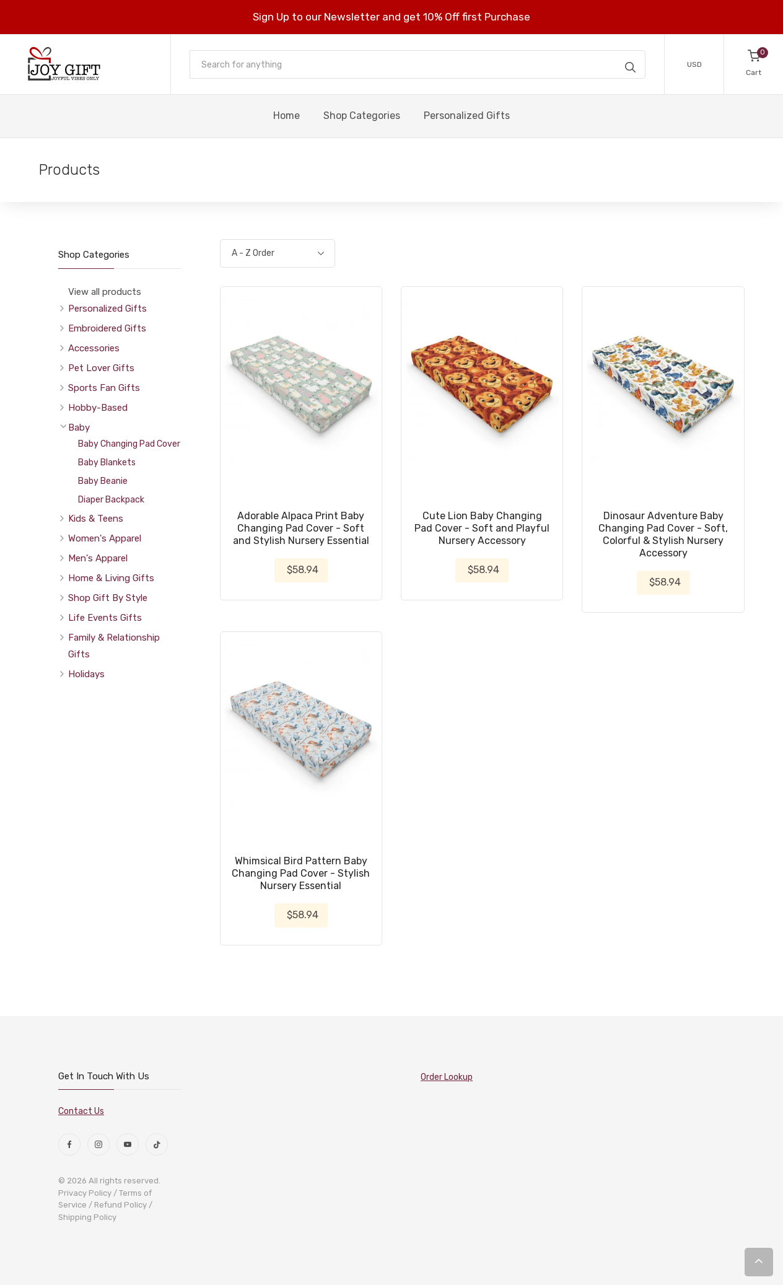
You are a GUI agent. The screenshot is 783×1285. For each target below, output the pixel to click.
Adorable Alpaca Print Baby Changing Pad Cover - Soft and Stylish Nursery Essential (301, 528)
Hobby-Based (98, 407)
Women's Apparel (104, 538)
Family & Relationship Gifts (114, 646)
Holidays (86, 674)
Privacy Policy (85, 1193)
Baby (79, 427)
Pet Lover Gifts (101, 368)
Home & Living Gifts (111, 578)
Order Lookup (447, 1077)
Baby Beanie (103, 481)
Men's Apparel (98, 558)
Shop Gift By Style (107, 597)
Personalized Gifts (107, 308)
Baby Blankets (107, 462)
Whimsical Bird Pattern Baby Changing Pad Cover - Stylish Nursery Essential (301, 873)
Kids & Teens (95, 518)
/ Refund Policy (118, 1204)
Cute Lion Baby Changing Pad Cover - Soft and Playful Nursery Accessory (481, 528)
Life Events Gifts (105, 617)
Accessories (94, 348)
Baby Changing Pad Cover (129, 444)
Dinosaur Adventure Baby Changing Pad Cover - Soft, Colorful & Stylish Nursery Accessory (663, 534)
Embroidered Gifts (107, 328)
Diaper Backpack (111, 499)
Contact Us (81, 1111)
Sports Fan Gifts (104, 387)
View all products (104, 291)
